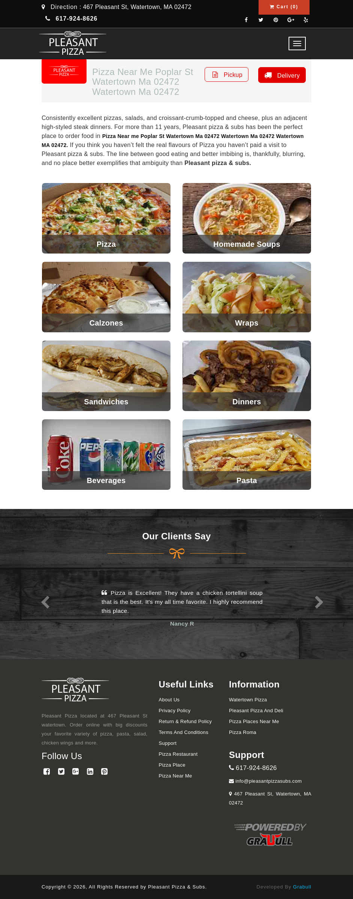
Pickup (226, 74)
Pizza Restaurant (178, 754)
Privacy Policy (175, 710)
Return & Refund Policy (185, 721)
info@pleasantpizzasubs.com (265, 781)
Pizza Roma (242, 732)
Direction (64, 7)
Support (168, 743)
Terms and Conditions (183, 732)
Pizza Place (172, 765)
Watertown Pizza (248, 699)
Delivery (281, 75)
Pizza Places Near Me (254, 721)
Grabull (302, 887)
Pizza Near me (175, 776)
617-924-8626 (253, 767)
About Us (169, 699)
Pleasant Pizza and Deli (256, 710)
